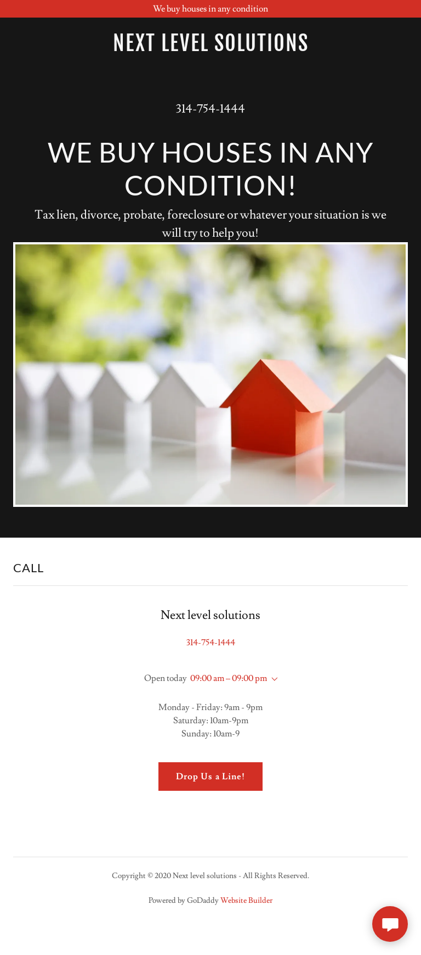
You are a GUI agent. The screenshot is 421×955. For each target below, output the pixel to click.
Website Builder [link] (246, 901)
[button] (272, 679)
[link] (210, 43)
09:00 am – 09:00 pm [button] (228, 678)
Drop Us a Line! (210, 776)
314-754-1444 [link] (210, 109)
